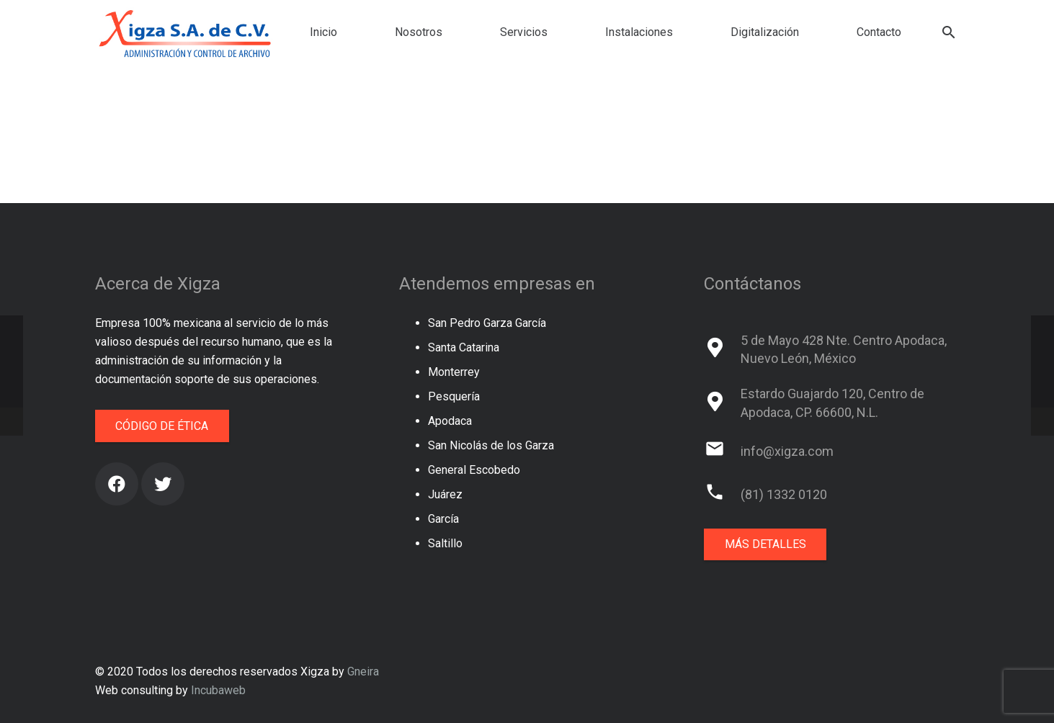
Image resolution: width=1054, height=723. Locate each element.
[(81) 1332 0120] (722, 495)
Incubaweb (218, 690)
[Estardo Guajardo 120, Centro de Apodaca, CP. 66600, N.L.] (722, 403)
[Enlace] (186, 32)
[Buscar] (949, 33)
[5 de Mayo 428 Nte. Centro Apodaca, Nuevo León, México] (722, 349)
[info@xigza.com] (722, 451)
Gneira (363, 671)
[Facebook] (116, 484)
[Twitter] (162, 484)
